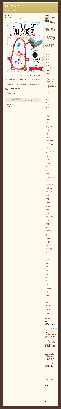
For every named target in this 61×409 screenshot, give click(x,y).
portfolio (47, 276)
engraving (47, 174)
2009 (47, 104)
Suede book (47, 292)
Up (46, 303)
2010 (47, 102)
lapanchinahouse (48, 230)
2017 (47, 60)
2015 (47, 64)
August (48, 73)
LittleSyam (12, 5)
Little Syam (53, 17)
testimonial (47, 295)
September (49, 71)
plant (46, 273)
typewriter (47, 302)
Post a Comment (9, 106)
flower (47, 181)
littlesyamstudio (48, 241)
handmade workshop (19, 100)
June (48, 76)
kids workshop (25, 100)
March (48, 92)
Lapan (47, 227)
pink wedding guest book (50, 271)
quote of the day (48, 281)
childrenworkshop (48, 153)
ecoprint (47, 171)
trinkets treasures (48, 299)
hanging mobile (48, 203)
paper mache (48, 262)
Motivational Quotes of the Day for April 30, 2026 (50, 336)
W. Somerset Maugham (51, 342)
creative (47, 160)
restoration (47, 284)
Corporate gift (48, 156)
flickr (46, 382)
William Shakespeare (51, 356)
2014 (47, 65)
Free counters (47, 329)
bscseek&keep (48, 145)
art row (47, 122)
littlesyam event (48, 238)
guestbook (47, 195)
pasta (46, 264)
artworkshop (48, 127)
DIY (46, 169)
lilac (46, 234)
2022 (47, 54)
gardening (47, 187)
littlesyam (28, 100)
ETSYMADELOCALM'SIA (50, 177)
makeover (47, 244)
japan (46, 214)
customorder (48, 163)
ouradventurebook (49, 259)
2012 (47, 99)
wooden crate (48, 312)
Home (23, 109)
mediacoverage (48, 251)
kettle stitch (47, 220)
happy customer (48, 205)
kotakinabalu (48, 224)
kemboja (47, 219)
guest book (47, 194)
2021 (47, 56)
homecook (47, 209)
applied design (48, 116)
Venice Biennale (48, 305)
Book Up (47, 141)
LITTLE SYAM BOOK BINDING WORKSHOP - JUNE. (51, 86)
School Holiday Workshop (51, 88)
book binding (48, 138)
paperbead (47, 263)
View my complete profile (49, 48)
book (46, 136)
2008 (47, 105)
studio (47, 291)
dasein (47, 164)
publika (47, 280)
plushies (47, 274)
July (47, 75)
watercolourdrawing (49, 306)
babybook (47, 130)
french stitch (48, 185)
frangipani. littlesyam (49, 184)
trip (46, 301)
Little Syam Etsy (48, 378)
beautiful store (48, 133)
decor (46, 166)
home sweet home (48, 207)
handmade (47, 198)
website (47, 380)
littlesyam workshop (49, 239)
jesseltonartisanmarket (49, 217)
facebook (47, 376)
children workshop (49, 150)
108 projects (48, 115)
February (48, 94)
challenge (47, 148)
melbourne (47, 252)
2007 (47, 107)
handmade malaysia (49, 199)
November (48, 68)
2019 (47, 57)
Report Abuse (47, 318)
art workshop (48, 123)
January (48, 95)
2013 (47, 97)
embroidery (47, 173)
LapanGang (47, 231)
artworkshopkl (48, 129)
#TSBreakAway (48, 113)
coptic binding (48, 155)
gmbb (46, 189)
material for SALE (49, 249)
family (47, 180)
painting (47, 260)
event (46, 178)
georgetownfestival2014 (49, 188)
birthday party (48, 134)
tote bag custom (48, 296)
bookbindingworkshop (49, 144)
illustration (47, 210)
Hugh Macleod (49, 368)
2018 (47, 59)
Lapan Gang (48, 228)
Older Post (38, 109)
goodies (47, 192)
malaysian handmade (49, 248)
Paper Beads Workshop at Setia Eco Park (51, 83)
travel (46, 298)
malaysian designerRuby (50, 246)
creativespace (48, 162)
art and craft (48, 119)
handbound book (48, 196)
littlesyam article (48, 237)
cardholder (47, 147)
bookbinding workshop (49, 143)
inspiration (47, 212)
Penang (47, 266)
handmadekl (48, 202)
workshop (47, 313)
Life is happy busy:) (50, 81)
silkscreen (47, 287)
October (48, 70)
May (48, 78)
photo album (48, 269)
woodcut (47, 310)
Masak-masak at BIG (50, 79)
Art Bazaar (47, 120)
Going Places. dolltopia (49, 191)
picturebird (47, 270)
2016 (47, 62)
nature (47, 256)
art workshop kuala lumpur (12, 100)
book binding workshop (49, 140)
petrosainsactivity (48, 267)
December (48, 67)
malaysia (47, 245)
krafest (47, 226)
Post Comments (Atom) (13, 111)
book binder (47, 137)
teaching (47, 294)
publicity (47, 278)
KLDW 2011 (48, 223)
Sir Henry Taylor (50, 348)
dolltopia (47, 170)
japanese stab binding (49, 216)
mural (46, 253)
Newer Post (7, 109)
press (46, 277)
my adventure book (49, 255)
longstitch (47, 242)
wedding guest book (49, 309)
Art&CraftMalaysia (49, 126)
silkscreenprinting (48, 288)
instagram (47, 213)
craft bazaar (47, 159)
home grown (48, 206)
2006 (47, 108)
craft (46, 157)
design (47, 167)
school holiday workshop (34, 100)
